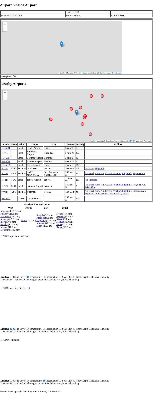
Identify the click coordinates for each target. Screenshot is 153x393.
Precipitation (52, 277)
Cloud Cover (19, 277)
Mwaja (59, 213)
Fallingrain (117, 73)
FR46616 (5, 148)
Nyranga (60, 216)
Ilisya (3, 222)
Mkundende (6, 211)
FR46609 (5, 165)
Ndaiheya (5, 213)
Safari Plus (90, 187)
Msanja (3, 227)
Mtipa (24, 220)
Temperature (36, 277)
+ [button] (5, 24)
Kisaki (59, 219)
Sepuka (3, 224)
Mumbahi (41, 223)
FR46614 (5, 158)
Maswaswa (5, 216)
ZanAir (125, 193)
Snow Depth (82, 277)
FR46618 (5, 161)
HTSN (4, 186)
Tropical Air (115, 193)
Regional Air (139, 173)
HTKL (4, 153)
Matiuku (60, 222)
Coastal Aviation (113, 173)
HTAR (4, 192)
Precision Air (139, 191)
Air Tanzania (91, 179)
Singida (40, 215)
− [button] (5, 29)
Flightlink (99, 168)
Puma (59, 224)
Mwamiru (5, 230)
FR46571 (5, 198)
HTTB (4, 179)
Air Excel (89, 173)
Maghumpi (41, 220)
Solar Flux (67, 277)
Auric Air (89, 168)
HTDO (4, 168)
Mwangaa (5, 219)
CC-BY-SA (101, 73)
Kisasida (40, 217)
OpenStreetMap (81, 73)
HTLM (4, 173)
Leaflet (62, 73)
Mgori (39, 226)
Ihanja (59, 227)
